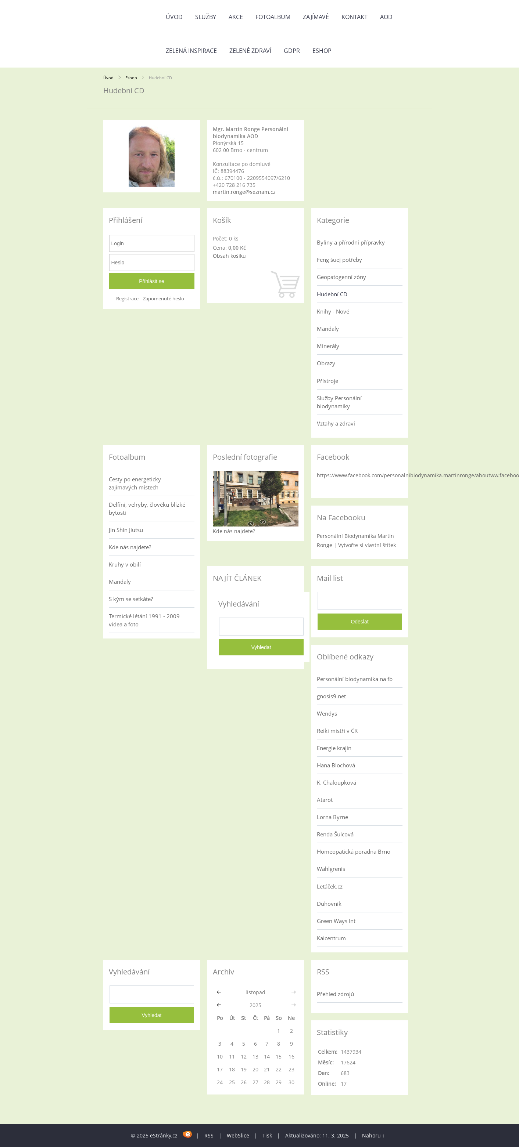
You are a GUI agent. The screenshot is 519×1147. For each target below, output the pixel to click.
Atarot (325, 799)
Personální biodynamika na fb (355, 679)
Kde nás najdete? (130, 547)
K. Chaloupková (336, 782)
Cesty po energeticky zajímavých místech (135, 483)
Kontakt (354, 17)
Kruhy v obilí (125, 564)
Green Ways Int (336, 921)
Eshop (322, 51)
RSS (209, 1135)
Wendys (327, 713)
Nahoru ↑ (373, 1135)
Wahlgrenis (331, 868)
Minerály (328, 346)
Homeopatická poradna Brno (353, 851)
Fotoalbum (272, 17)
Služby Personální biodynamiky (339, 402)
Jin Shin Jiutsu (126, 529)
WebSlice (238, 1135)
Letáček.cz (330, 886)
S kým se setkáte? (131, 599)
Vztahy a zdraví (336, 423)
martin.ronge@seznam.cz (244, 191)
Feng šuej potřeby (339, 259)
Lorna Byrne (332, 817)
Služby (205, 17)
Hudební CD (332, 294)
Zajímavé (316, 17)
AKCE (236, 17)
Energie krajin (334, 748)
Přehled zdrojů (335, 994)
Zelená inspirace (191, 51)
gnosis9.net (331, 696)
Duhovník (329, 903)
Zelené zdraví (250, 51)
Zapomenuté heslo (163, 299)
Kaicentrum (331, 938)
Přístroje (327, 380)
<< (220, 992)
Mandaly (328, 328)
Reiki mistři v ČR (337, 730)
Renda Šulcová (335, 834)
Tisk (267, 1135)
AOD (386, 17)
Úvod (174, 17)
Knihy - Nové (333, 311)
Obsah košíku (229, 255)
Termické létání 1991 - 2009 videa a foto (144, 620)
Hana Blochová (336, 765)
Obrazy (326, 363)
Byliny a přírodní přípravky (351, 242)
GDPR (292, 51)
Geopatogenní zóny (341, 277)
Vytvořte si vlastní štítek (367, 545)
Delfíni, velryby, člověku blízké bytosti (147, 508)
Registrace (127, 299)
